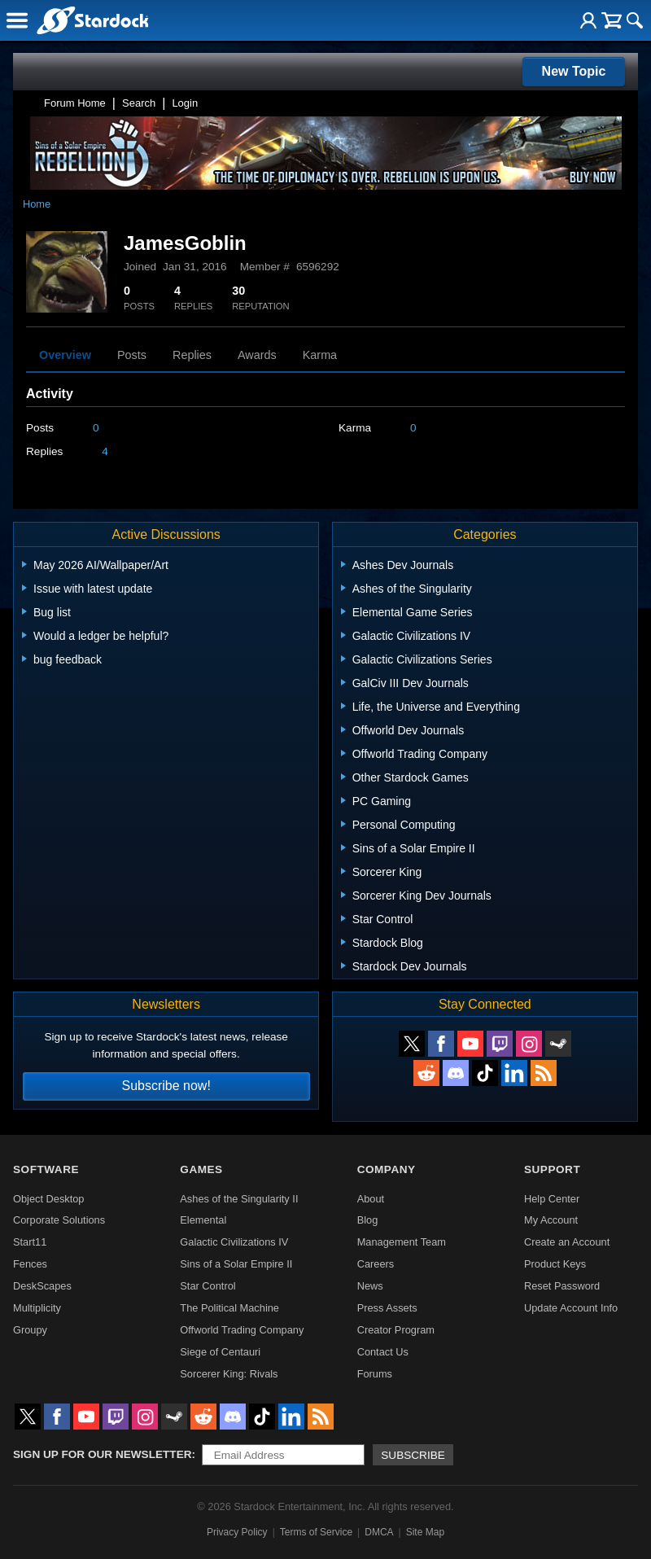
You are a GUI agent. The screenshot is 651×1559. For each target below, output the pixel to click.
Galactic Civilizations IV (234, 1242)
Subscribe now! (165, 1086)
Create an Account (566, 1242)
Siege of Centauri (220, 1352)
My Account (551, 1220)
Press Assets (387, 1308)
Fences (30, 1264)
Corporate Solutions (59, 1220)
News (370, 1286)
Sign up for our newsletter (102, 1454)
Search (138, 103)
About (370, 1199)
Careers (376, 1264)
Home (36, 204)
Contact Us (383, 1352)
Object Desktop (49, 1199)
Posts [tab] (131, 354)
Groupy (30, 1330)
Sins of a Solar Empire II (236, 1264)
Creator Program (396, 1330)
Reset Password (562, 1286)
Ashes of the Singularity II (239, 1199)
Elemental (203, 1220)
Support (552, 1169)
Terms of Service (316, 1532)
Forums (374, 1374)
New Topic (574, 71)
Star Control (207, 1286)
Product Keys (555, 1264)
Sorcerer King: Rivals (228, 1374)
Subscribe (413, 1455)
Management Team (401, 1242)
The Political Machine (229, 1308)
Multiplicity (37, 1308)
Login (185, 103)
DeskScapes (42, 1286)
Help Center (551, 1199)
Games (201, 1169)
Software (46, 1169)
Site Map (425, 1532)
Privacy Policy (237, 1532)
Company (386, 1169)
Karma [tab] (320, 354)
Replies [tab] (192, 354)
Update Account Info (571, 1308)
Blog (367, 1220)
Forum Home (75, 103)
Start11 (29, 1242)
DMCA (379, 1532)
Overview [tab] (65, 354)
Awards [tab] (257, 354)
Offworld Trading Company (242, 1330)
